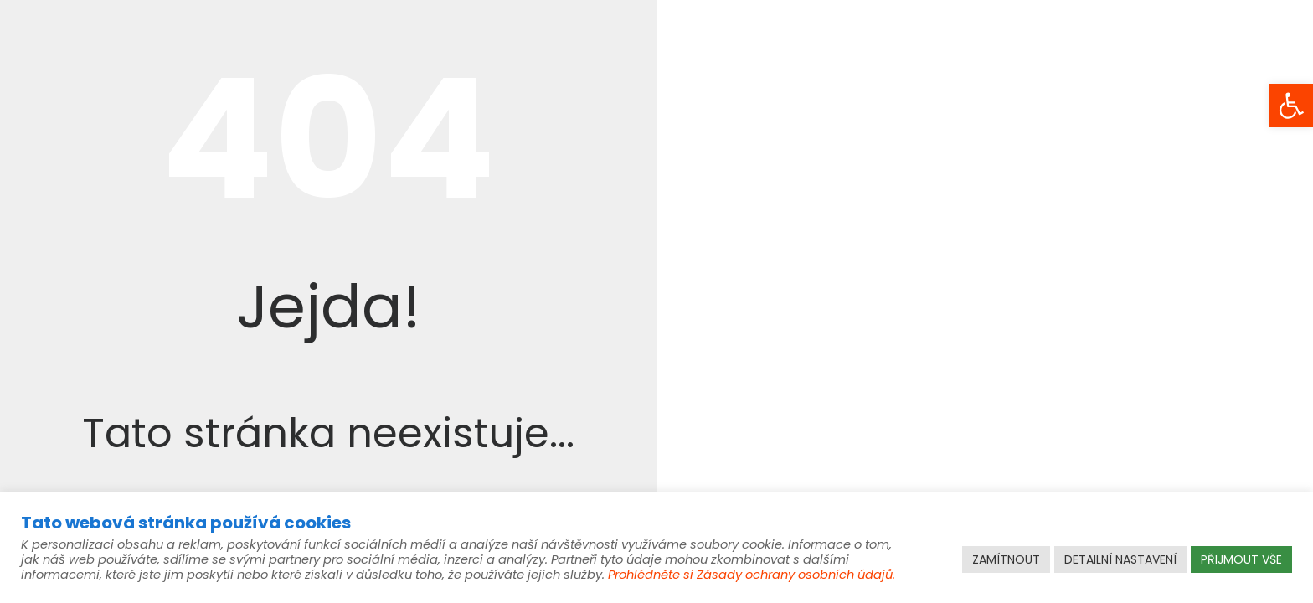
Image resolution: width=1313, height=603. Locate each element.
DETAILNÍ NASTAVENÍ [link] (1120, 559)
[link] (1291, 105)
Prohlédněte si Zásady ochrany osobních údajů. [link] (751, 574)
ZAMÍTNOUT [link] (1006, 559)
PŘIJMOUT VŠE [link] (1241, 559)
